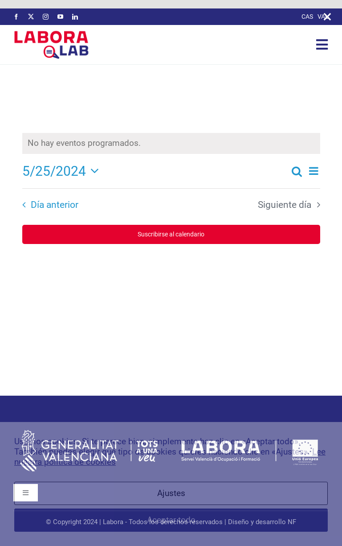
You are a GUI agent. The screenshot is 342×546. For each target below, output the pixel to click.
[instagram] (46, 17)
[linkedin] (75, 17)
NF (292, 522)
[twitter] (31, 17)
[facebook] (16, 17)
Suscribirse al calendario (171, 234)
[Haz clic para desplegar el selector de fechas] (63, 171)
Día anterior (54, 204)
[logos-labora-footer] (171, 431)
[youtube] (60, 17)
